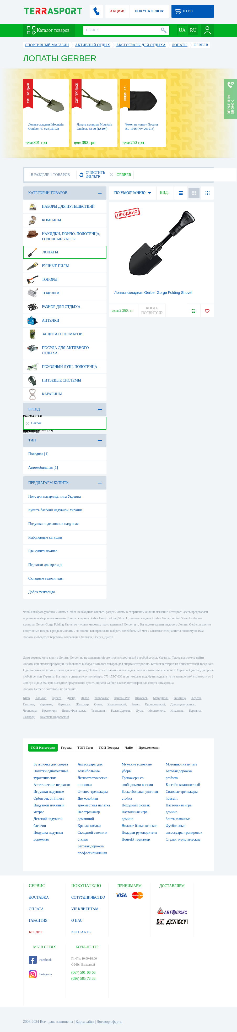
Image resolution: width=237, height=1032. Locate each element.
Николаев (141, 698)
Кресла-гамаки (89, 826)
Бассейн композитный (183, 785)
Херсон (196, 698)
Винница (180, 698)
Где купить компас (42, 551)
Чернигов (46, 704)
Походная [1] (38, 454)
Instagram (40, 974)
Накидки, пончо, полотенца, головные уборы (63, 234)
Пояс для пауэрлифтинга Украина (54, 496)
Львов (85, 698)
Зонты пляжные (178, 819)
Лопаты (42, 252)
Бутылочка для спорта (51, 764)
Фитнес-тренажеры (93, 792)
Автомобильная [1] (43, 468)
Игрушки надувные (49, 792)
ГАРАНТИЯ (38, 920)
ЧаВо (129, 747)
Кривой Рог (121, 698)
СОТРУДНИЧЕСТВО (88, 897)
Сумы (98, 704)
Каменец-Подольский (54, 717)
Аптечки (42, 321)
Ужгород (29, 717)
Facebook (40, 960)
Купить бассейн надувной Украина (55, 510)
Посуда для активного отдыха (57, 348)
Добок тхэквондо (41, 592)
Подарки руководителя (139, 833)
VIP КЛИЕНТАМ (85, 909)
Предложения (149, 747)
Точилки (42, 293)
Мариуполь (160, 698)
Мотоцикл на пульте (181, 764)
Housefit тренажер (136, 839)
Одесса (56, 698)
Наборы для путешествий (60, 207)
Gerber (33, 423)
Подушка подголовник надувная (53, 524)
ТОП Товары (109, 747)
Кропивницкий (155, 704)
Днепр (71, 698)
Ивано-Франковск (74, 710)
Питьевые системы (53, 380)
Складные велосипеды (45, 578)
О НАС (76, 920)
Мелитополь (156, 710)
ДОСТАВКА (39, 897)
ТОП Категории (43, 747)
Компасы (43, 220)
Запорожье (101, 698)
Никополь (177, 710)
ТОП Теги (85, 747)
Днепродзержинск (182, 704)
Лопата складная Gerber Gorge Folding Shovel (153, 292)
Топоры (41, 280)
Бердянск (195, 710)
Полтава (28, 704)
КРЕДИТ (36, 932)
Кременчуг (49, 710)
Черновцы (30, 710)
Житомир (82, 704)
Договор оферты (109, 1022)
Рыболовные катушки (45, 537)
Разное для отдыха (53, 307)
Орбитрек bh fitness (49, 798)
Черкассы (64, 704)
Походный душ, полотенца (61, 367)
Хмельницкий (116, 704)
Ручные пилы (47, 266)
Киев (26, 698)
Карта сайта (85, 1022)
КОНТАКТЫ (81, 932)
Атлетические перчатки (52, 785)
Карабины (44, 394)
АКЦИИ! (117, 11)
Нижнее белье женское (139, 826)
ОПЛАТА (36, 909)
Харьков (40, 698)
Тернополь (98, 710)
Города (66, 747)
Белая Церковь (120, 710)
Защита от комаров (54, 334)
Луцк (139, 710)
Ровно (135, 704)
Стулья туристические (183, 839)
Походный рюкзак (136, 805)
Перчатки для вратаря (45, 565)
